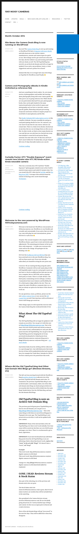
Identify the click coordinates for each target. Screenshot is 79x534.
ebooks (7, 96)
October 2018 (61, 458)
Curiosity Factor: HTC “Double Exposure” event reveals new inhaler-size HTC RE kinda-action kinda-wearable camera (28, 159)
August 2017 (61, 465)
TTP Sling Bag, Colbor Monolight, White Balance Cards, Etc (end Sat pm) (64, 167)
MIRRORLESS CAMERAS (64, 104)
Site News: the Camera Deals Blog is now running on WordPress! (25, 43)
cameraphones (9, 171)
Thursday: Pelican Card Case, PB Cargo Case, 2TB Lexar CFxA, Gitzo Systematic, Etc (65, 222)
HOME (7, 19)
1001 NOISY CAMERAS (17, 11)
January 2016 (61, 471)
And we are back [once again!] (65, 314)
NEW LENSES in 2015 (62, 275)
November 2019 (62, 455)
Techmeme (22, 179)
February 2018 (61, 460)
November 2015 (62, 473)
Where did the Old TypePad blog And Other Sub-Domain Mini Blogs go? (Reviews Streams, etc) (28, 368)
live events (7, 173)
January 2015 (61, 479)
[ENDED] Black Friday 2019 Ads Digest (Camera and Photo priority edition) (66, 304)
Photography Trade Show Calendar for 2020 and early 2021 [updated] (65, 299)
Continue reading (24, 146)
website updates (9, 51)
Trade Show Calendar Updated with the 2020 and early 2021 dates (66, 294)
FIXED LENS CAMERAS (64, 106)
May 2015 (60, 477)
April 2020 (60, 453)
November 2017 (62, 463)
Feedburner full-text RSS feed (36, 255)
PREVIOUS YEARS (62, 152)
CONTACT (8, 22)
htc (14, 171)
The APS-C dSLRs (62, 141)
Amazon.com (60, 249)
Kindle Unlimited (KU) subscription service (35, 118)
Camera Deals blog (33, 49)
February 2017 (61, 468)
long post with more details (43, 51)
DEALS (22, 19)
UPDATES (14, 19)
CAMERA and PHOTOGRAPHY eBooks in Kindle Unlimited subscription (64, 280)
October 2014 (61, 484)
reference (7, 94)
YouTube (43, 172)
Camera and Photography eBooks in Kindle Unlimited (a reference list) (26, 87)
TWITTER (67, 19)
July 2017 (60, 466)
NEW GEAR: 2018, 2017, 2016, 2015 (38, 19)
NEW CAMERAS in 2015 (63, 273)
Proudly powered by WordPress (25, 526)
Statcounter (60, 440)
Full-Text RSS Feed (63, 408)
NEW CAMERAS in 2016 (63, 270)
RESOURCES (56, 19)
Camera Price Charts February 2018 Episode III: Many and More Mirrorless (65, 328)
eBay (67, 249)
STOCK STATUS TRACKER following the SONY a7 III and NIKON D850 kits (64, 68)
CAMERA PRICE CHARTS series (65, 277)
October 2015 (61, 474)
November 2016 (62, 469)
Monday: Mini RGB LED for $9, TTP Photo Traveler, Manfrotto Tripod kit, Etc (66, 204)
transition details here (29, 377)
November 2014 (62, 482)
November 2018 (62, 456)
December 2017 (62, 461)
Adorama (64, 251)
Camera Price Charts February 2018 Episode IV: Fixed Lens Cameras (65, 324)
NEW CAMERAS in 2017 (63, 265)
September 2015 (62, 476)
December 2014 (62, 481)
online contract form (28, 296)
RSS (14, 22)
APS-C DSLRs (61, 103)
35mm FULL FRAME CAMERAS (66, 364)
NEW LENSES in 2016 (62, 272)
